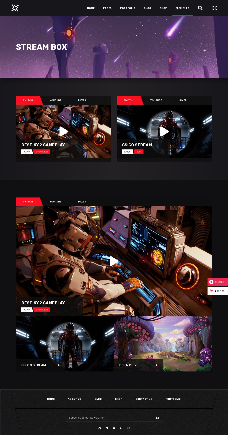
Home (51, 399)
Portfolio (173, 399)
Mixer (82, 100)
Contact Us (144, 399)
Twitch (28, 100)
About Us (74, 399)
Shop (118, 399)
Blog (98, 399)
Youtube (55, 100)
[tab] (28, 100)
